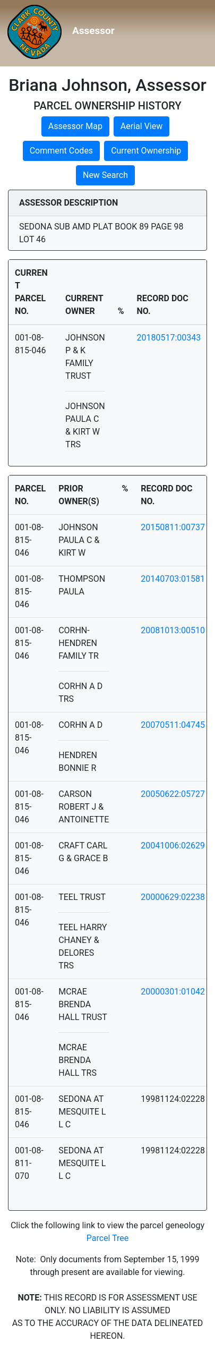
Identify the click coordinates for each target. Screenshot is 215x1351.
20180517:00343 (169, 338)
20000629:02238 (173, 897)
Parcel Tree (108, 1238)
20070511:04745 (173, 725)
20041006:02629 (173, 845)
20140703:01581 (173, 579)
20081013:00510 (173, 630)
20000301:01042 (173, 992)
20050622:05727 (173, 794)
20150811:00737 (173, 527)
